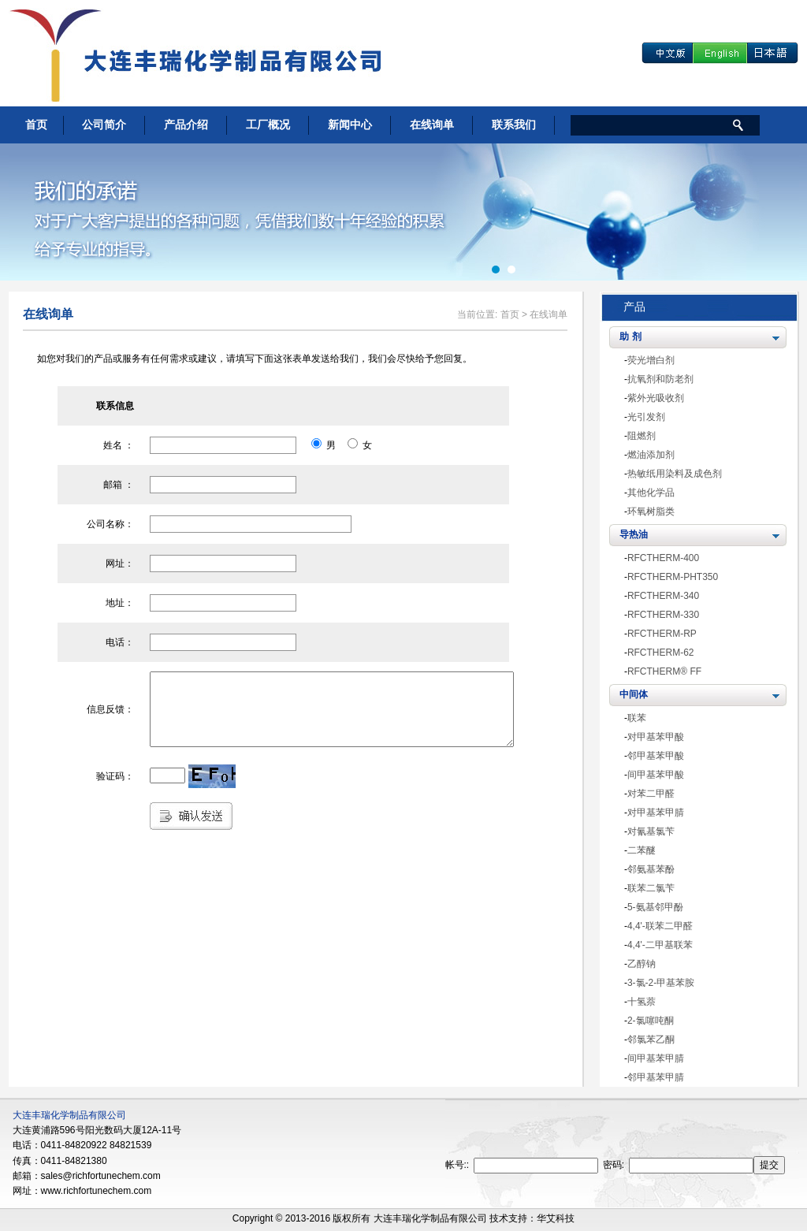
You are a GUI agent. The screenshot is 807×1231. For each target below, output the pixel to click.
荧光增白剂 (651, 360)
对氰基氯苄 (651, 831)
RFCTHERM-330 (663, 614)
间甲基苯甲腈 (655, 1058)
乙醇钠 (641, 963)
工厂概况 (268, 124)
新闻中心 (350, 124)
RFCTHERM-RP (662, 633)
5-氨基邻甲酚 (655, 907)
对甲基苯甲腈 (655, 812)
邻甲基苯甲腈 (655, 1077)
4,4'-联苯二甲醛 (660, 926)
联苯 (636, 717)
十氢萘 (641, 1001)
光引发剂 (646, 416)
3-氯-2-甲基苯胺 (660, 982)
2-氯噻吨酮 (650, 1020)
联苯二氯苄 (651, 888)
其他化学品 (651, 492)
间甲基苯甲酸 (655, 774)
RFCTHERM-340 (663, 595)
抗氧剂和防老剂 (660, 379)
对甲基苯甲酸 (655, 736)
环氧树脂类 (651, 511)
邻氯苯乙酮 (651, 1039)
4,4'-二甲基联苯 (660, 944)
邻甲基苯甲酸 (655, 755)
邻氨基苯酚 (651, 869)
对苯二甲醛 (651, 793)
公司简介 (104, 124)
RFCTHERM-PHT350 (672, 576)
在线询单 (432, 124)
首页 (36, 124)
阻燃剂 (641, 435)
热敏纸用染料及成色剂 (674, 473)
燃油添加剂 (651, 454)
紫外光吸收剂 (655, 398)
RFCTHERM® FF (664, 671)
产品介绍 (186, 124)
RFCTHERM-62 (660, 652)
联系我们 (514, 124)
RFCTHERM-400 (663, 557)
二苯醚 (641, 850)
